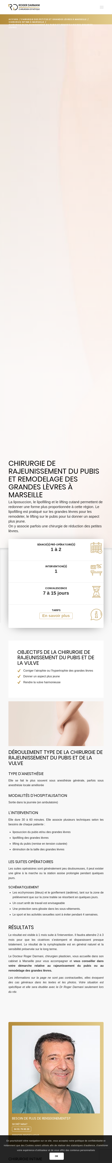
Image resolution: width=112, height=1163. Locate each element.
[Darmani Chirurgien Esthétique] (46, 7)
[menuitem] (102, 7)
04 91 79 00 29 (21, 1129)
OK (56, 1156)
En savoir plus (56, 615)
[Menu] (102, 7)
